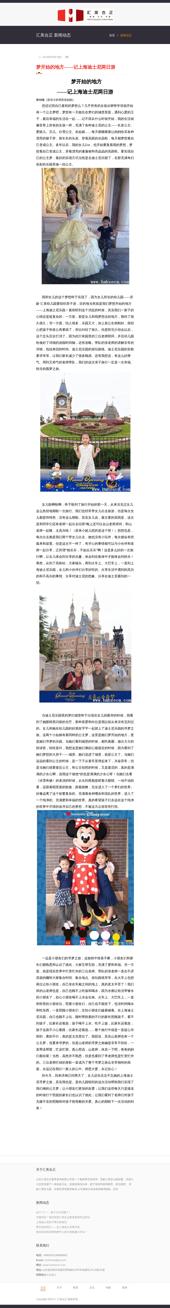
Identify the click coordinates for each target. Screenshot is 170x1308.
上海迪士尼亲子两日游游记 (51, 1222)
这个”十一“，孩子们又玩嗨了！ (53, 1212)
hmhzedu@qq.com (55, 1260)
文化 (92, 1287)
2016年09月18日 (52, 57)
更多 (115, 1189)
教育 (75, 1287)
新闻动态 (126, 35)
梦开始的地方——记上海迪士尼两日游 (58, 1227)
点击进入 (51, 1274)
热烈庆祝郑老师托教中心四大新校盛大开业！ (61, 1231)
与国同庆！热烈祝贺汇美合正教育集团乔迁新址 (63, 1217)
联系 (43, 1290)
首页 (112, 35)
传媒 (108, 1287)
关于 (59, 1287)
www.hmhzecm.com (54, 1265)
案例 (124, 1287)
